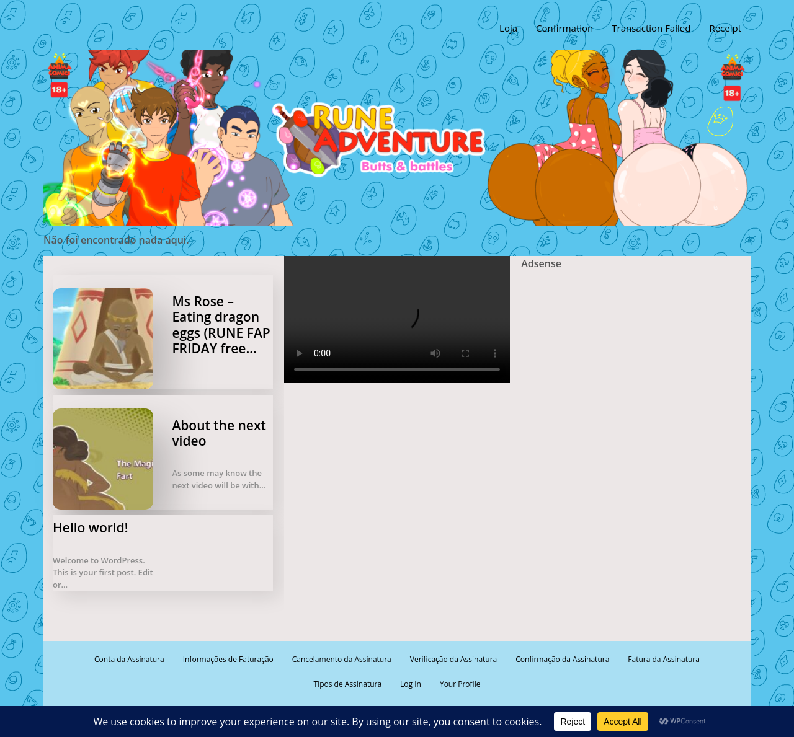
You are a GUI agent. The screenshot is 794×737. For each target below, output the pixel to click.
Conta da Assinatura (129, 659)
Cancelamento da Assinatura (341, 659)
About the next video (218, 433)
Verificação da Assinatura (453, 659)
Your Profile (460, 684)
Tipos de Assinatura (348, 684)
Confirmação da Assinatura (562, 659)
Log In (410, 684)
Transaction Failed (651, 28)
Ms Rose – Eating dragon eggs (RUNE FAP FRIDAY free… (221, 325)
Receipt (725, 28)
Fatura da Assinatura (664, 659)
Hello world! (90, 527)
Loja (508, 28)
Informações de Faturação (228, 659)
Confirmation (564, 28)
